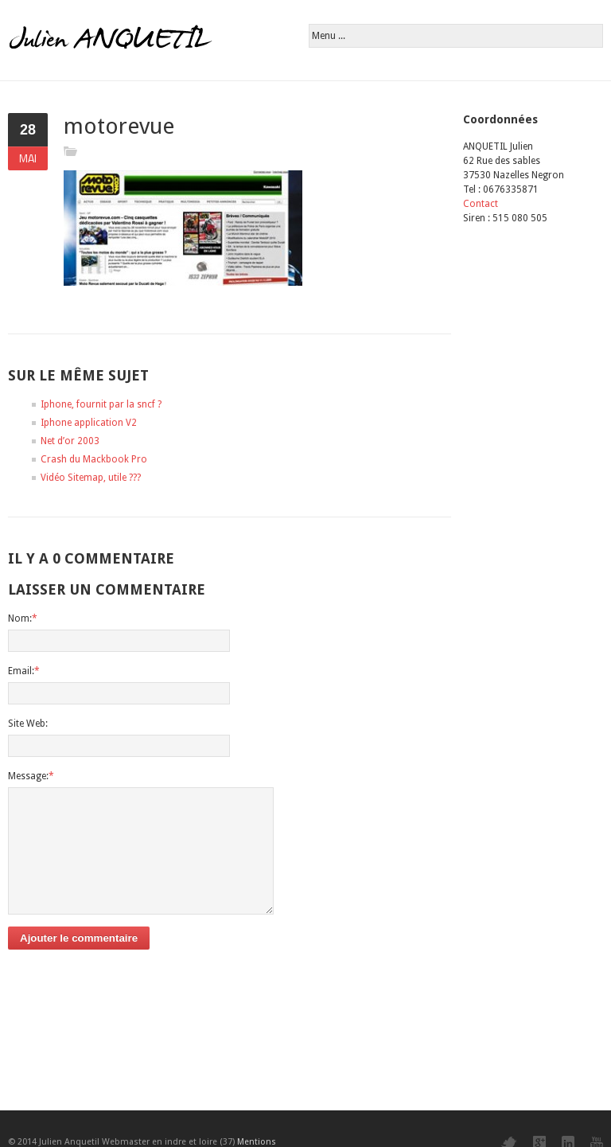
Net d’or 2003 (70, 441)
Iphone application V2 (89, 422)
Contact (480, 203)
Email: (24, 671)
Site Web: (28, 723)
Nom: (22, 618)
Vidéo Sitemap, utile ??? (91, 477)
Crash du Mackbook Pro (94, 459)
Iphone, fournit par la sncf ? (101, 404)
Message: (31, 776)
